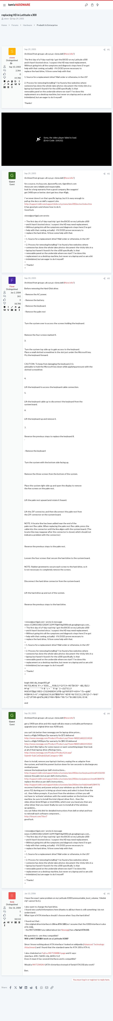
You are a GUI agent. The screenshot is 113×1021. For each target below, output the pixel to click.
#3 (108, 278)
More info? (69, 54)
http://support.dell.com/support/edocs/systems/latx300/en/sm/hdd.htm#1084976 (62, 784)
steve (6, 18)
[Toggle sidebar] (103, 5)
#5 (108, 893)
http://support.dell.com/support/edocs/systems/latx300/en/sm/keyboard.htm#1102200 (64, 773)
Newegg (65, 930)
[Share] (104, 49)
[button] (4, 5)
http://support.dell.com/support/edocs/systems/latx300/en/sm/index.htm (58, 204)
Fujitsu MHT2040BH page (54, 953)
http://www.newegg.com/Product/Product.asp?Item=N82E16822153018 (58, 738)
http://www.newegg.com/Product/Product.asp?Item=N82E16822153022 (58, 744)
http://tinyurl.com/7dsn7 (35, 816)
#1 (108, 49)
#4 (108, 713)
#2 (108, 173)
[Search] (109, 5)
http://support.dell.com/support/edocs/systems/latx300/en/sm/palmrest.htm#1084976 (64, 779)
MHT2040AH (38, 964)
